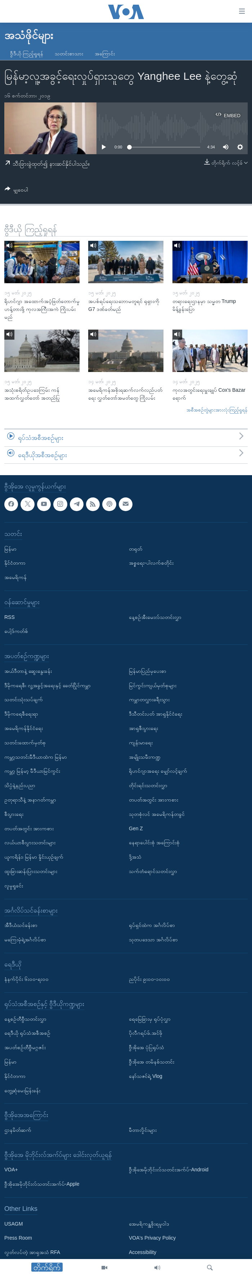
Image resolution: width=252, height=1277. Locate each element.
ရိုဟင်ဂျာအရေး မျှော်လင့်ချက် (158, 771)
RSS (9, 617)
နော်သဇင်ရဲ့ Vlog (145, 1076)
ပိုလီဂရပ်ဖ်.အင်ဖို (145, 1033)
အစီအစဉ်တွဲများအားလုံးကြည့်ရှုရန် (217, 410)
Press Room (18, 1238)
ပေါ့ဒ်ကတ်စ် (16, 631)
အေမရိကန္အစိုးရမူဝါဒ (149, 1224)
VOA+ (11, 1170)
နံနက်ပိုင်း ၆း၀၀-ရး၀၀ (26, 979)
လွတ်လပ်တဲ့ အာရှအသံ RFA (32, 1252)
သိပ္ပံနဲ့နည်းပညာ (19, 785)
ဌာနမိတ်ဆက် (17, 1130)
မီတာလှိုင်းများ (143, 1130)
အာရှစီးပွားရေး (143, 728)
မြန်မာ (10, 549)
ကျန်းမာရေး (141, 742)
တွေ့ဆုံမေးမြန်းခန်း (22, 1090)
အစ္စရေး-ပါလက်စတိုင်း (151, 563)
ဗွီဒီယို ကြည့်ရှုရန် (26, 53)
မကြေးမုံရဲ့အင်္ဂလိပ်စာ (25, 939)
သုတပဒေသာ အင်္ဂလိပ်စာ (153, 939)
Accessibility (142, 1252)
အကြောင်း (105, 53)
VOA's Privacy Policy (152, 1238)
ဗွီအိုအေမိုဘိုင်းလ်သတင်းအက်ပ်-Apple (41, 1184)
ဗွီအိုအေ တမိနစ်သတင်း (151, 1062)
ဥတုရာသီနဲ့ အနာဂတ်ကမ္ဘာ (30, 800)
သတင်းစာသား (69, 53)
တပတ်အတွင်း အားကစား (29, 828)
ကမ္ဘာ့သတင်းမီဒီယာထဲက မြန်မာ (35, 757)
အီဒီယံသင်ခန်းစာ (20, 925)
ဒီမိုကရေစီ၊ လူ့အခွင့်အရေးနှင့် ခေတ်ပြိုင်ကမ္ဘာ (47, 685)
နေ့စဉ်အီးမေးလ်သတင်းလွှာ (155, 617)
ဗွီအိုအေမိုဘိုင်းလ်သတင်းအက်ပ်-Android (168, 1170)
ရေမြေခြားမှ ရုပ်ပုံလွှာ (150, 1019)
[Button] (16, 191)
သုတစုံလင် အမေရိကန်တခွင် (157, 814)
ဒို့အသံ (135, 857)
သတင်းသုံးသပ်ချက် (23, 700)
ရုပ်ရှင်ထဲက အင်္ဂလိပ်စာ (152, 925)
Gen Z (136, 828)
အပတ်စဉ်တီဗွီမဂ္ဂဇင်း (25, 1048)
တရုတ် (135, 549)
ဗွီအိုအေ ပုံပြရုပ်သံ (146, 1048)
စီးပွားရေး (13, 814)
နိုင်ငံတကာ (15, 563)
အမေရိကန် (15, 577)
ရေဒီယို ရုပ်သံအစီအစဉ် (27, 1033)
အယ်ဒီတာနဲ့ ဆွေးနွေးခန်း (28, 671)
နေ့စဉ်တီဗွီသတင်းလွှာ (25, 1019)
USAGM (13, 1224)
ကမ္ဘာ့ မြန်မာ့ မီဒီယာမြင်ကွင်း (32, 771)
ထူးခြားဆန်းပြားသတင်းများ (30, 871)
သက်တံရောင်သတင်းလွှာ (153, 871)
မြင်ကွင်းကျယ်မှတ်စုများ (152, 685)
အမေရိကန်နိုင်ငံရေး (23, 728)
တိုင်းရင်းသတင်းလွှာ (148, 785)
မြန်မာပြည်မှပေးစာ (147, 671)
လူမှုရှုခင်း (13, 885)
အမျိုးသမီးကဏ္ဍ (145, 757)
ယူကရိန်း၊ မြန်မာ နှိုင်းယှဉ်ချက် (33, 857)
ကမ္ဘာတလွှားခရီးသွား (149, 700)
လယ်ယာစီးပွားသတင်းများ (29, 843)
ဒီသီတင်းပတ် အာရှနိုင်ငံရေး (155, 714)
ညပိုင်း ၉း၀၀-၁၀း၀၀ (149, 979)
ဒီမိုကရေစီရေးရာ (21, 714)
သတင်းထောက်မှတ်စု (25, 742)
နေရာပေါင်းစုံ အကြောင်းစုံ (154, 843)
